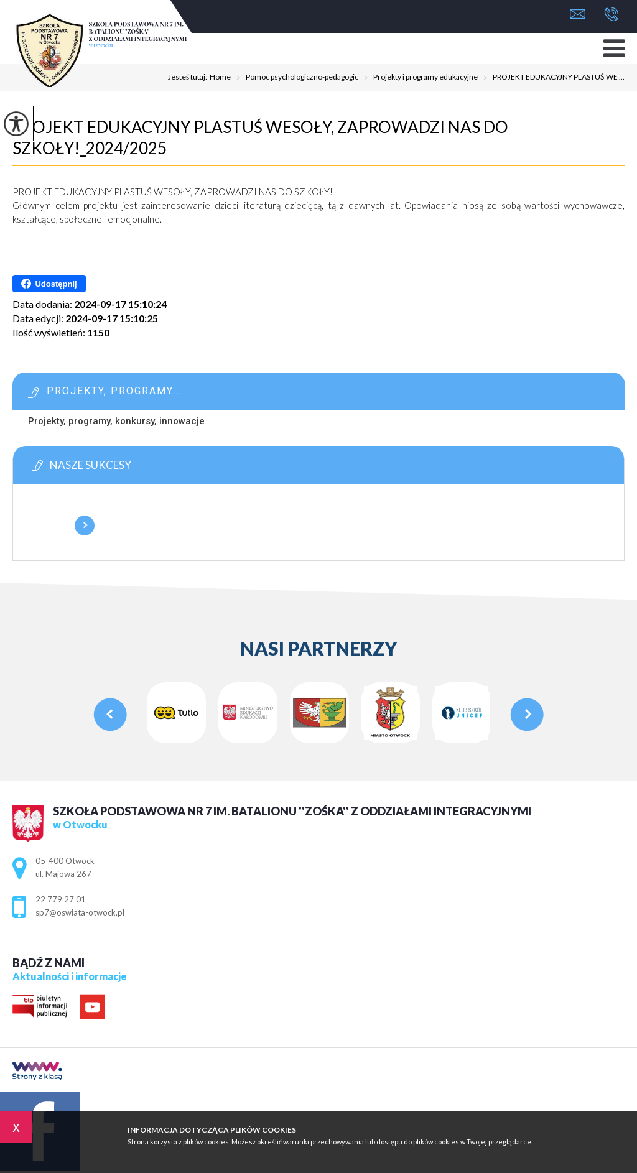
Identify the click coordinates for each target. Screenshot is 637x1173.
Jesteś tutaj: (189, 77)
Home (220, 77)
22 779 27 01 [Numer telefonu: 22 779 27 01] (60, 899)
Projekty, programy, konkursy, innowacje (116, 421)
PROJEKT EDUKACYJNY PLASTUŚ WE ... (551, 77)
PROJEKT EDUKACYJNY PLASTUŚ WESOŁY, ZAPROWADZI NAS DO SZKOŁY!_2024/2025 (260, 137)
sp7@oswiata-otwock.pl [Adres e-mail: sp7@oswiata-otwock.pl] (79, 912)
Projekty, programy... (114, 391)
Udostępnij (49, 284)
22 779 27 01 (611, 14)
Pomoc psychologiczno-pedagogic (294, 77)
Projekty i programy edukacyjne (418, 77)
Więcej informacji (85, 526)
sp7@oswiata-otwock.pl (577, 14)
